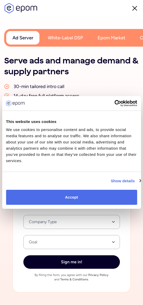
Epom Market (111, 38)
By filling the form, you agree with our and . (71, 277)
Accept (71, 197)
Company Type (43, 221)
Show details (123, 181)
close (135, 8)
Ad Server (22, 38)
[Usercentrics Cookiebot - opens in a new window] (114, 103)
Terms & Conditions (74, 279)
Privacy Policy (98, 275)
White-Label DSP (65, 38)
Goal (33, 241)
